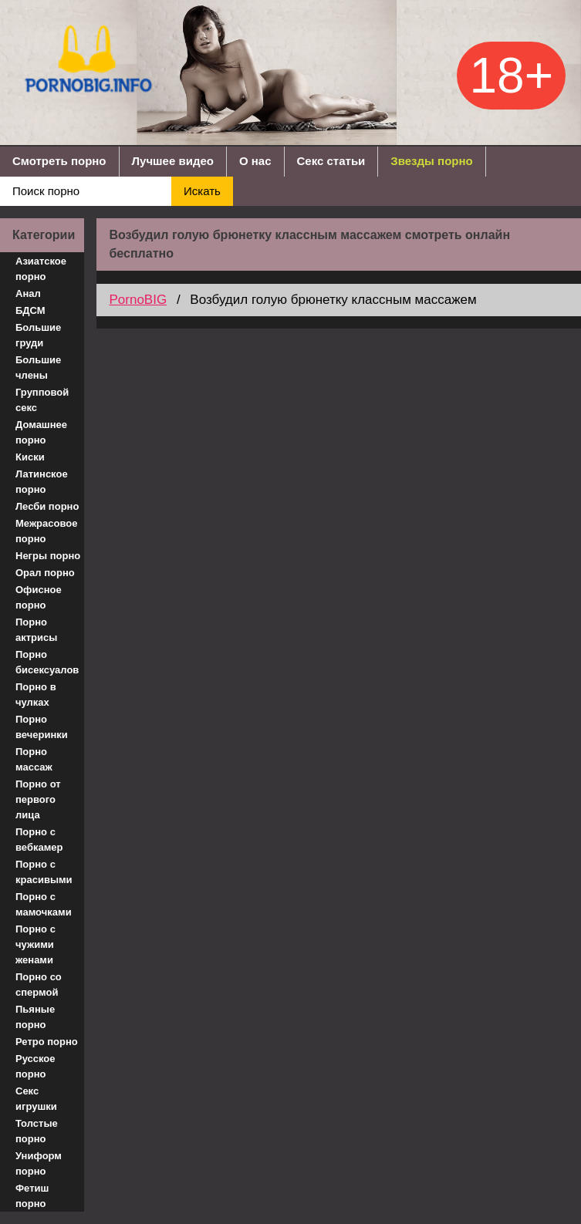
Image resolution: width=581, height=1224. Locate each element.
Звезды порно (431, 160)
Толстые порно (36, 1131)
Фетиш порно (32, 1195)
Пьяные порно (35, 1016)
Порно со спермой (38, 984)
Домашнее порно (41, 432)
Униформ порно (38, 1163)
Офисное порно (38, 597)
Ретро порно (46, 1041)
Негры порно (47, 555)
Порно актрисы (36, 629)
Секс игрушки (36, 1098)
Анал (28, 293)
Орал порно (45, 572)
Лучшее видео (173, 160)
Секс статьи (331, 160)
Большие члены (38, 367)
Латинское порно (41, 481)
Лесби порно (47, 506)
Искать (202, 190)
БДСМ (30, 310)
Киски (30, 457)
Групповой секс (42, 399)
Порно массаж (33, 759)
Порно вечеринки (41, 726)
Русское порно (35, 1066)
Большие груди (38, 335)
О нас (255, 160)
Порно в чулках (35, 694)
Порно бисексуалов (47, 662)
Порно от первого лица (38, 799)
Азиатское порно (40, 268)
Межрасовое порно (46, 531)
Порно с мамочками (43, 904)
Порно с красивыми (44, 871)
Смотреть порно (59, 160)
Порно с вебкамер (38, 839)
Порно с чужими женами (35, 944)
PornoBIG (138, 299)
